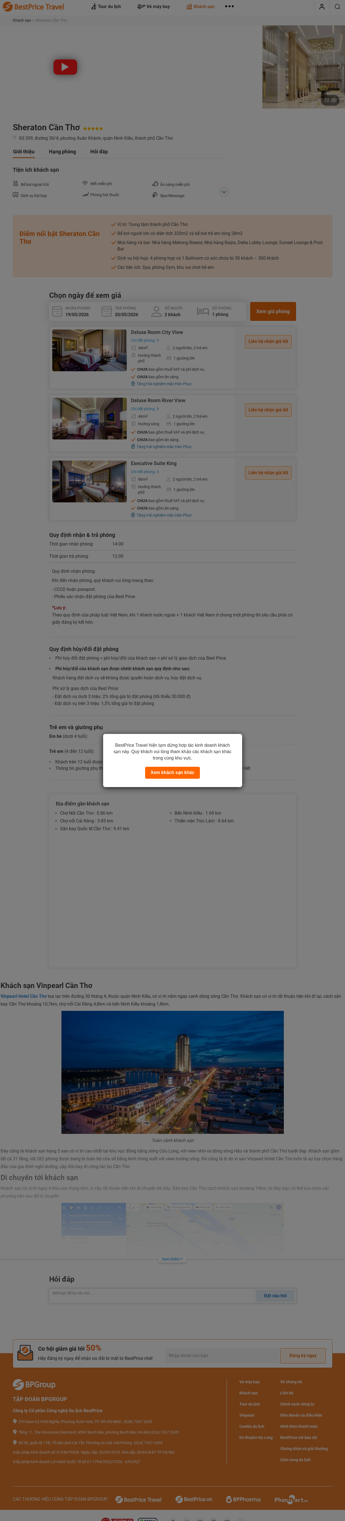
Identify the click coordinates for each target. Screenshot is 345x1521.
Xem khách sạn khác (173, 772)
